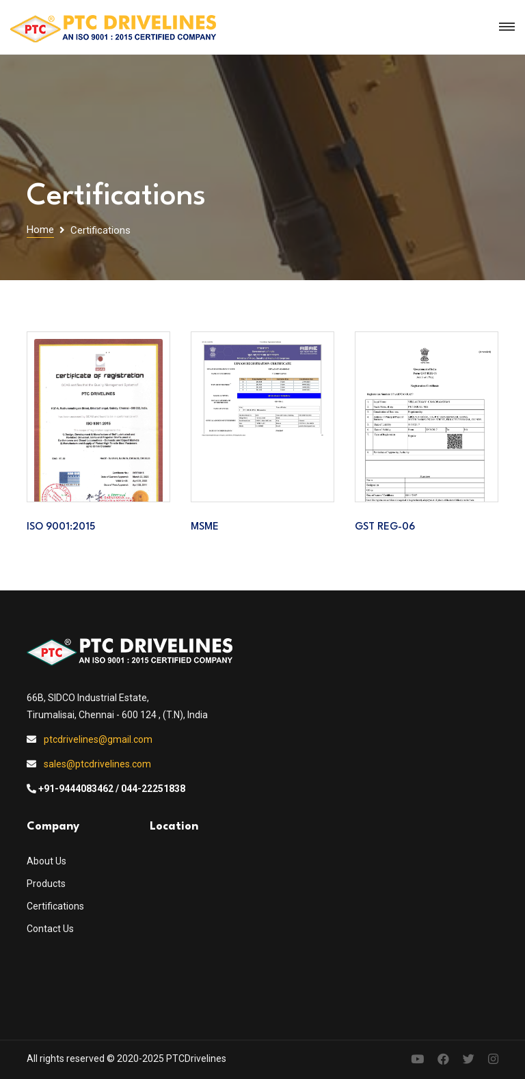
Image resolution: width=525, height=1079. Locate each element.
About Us (46, 861)
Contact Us (50, 928)
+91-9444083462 (75, 788)
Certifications (55, 906)
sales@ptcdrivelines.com (97, 764)
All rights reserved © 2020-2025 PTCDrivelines (126, 1058)
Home (40, 229)
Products (46, 883)
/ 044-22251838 (150, 788)
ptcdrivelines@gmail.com (98, 739)
